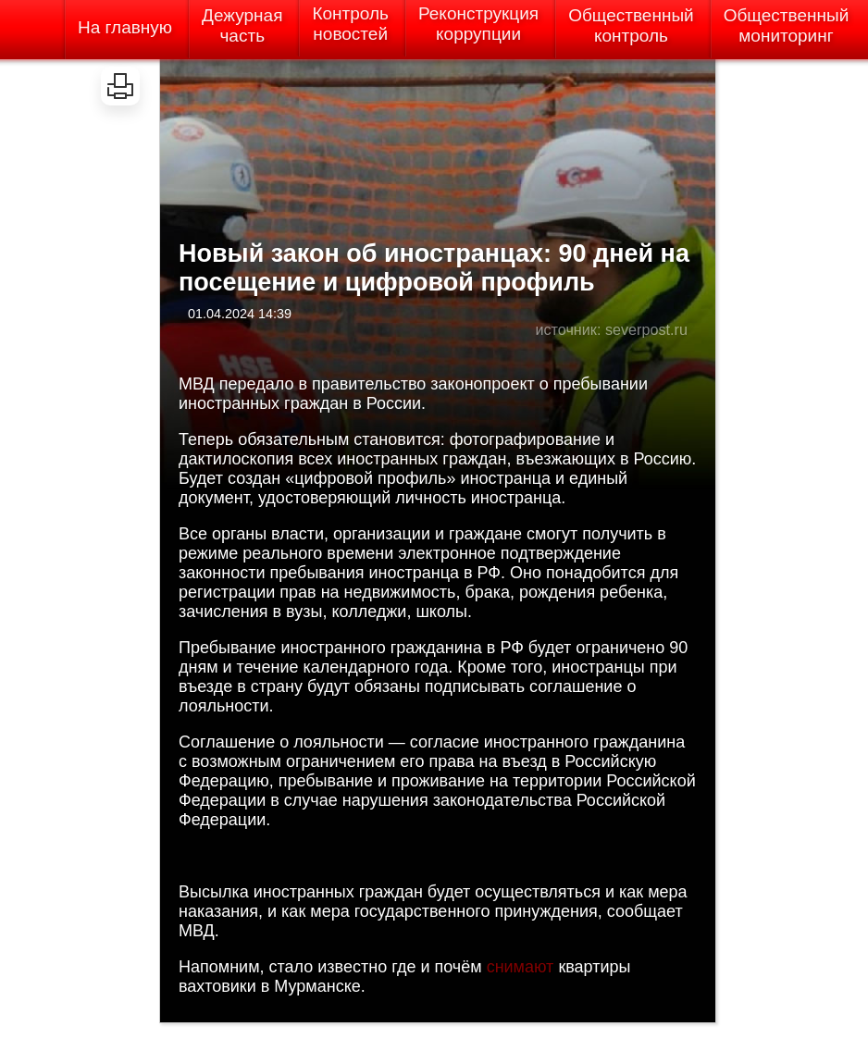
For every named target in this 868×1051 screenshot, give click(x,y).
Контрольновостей (350, 23)
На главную (125, 27)
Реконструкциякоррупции (478, 23)
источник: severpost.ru (611, 329)
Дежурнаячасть (242, 25)
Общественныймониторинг (786, 25)
